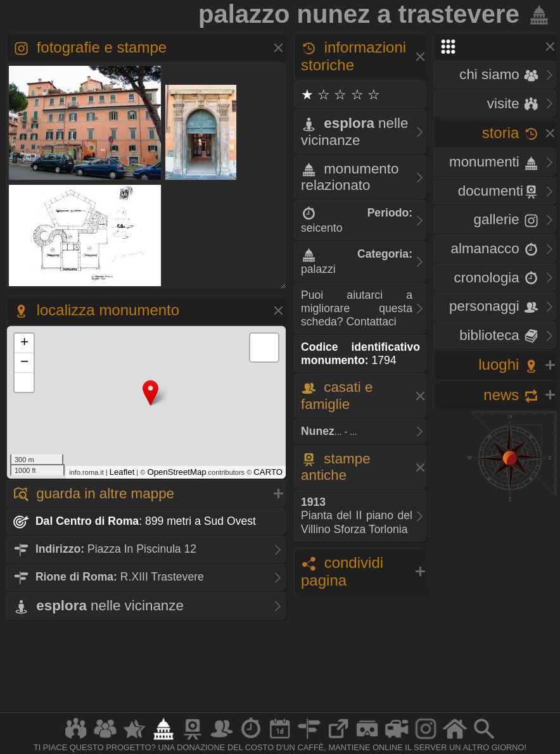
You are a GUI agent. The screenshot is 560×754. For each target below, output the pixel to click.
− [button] (24, 362)
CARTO (268, 472)
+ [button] (24, 343)
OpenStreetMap (176, 472)
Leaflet (122, 472)
